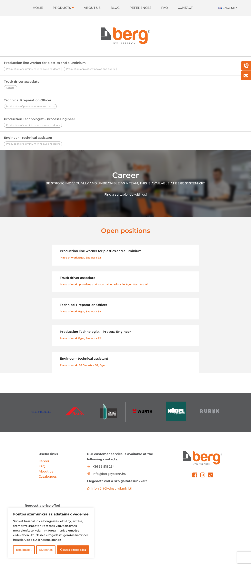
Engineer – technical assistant (125, 141)
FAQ (164, 8)
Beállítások (24, 549)
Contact (185, 8)
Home (38, 8)
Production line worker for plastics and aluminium (125, 66)
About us (92, 8)
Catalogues (48, 476)
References (140, 8)
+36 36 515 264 (104, 466)
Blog (115, 8)
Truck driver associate (125, 85)
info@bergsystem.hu (109, 474)
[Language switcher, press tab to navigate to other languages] (227, 8)
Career (44, 461)
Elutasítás (46, 549)
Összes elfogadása (73, 549)
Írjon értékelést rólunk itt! (109, 488)
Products (62, 8)
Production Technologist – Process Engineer (125, 122)
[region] (51, 533)
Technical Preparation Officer (125, 103)
